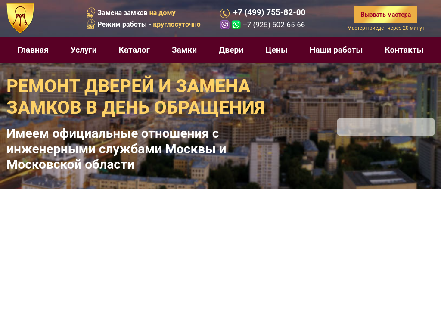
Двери (231, 50)
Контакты (404, 50)
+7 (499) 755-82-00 (269, 12)
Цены (276, 50)
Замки (184, 50)
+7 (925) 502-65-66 (274, 24)
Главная (32, 50)
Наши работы (336, 50)
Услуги (84, 50)
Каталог (134, 50)
